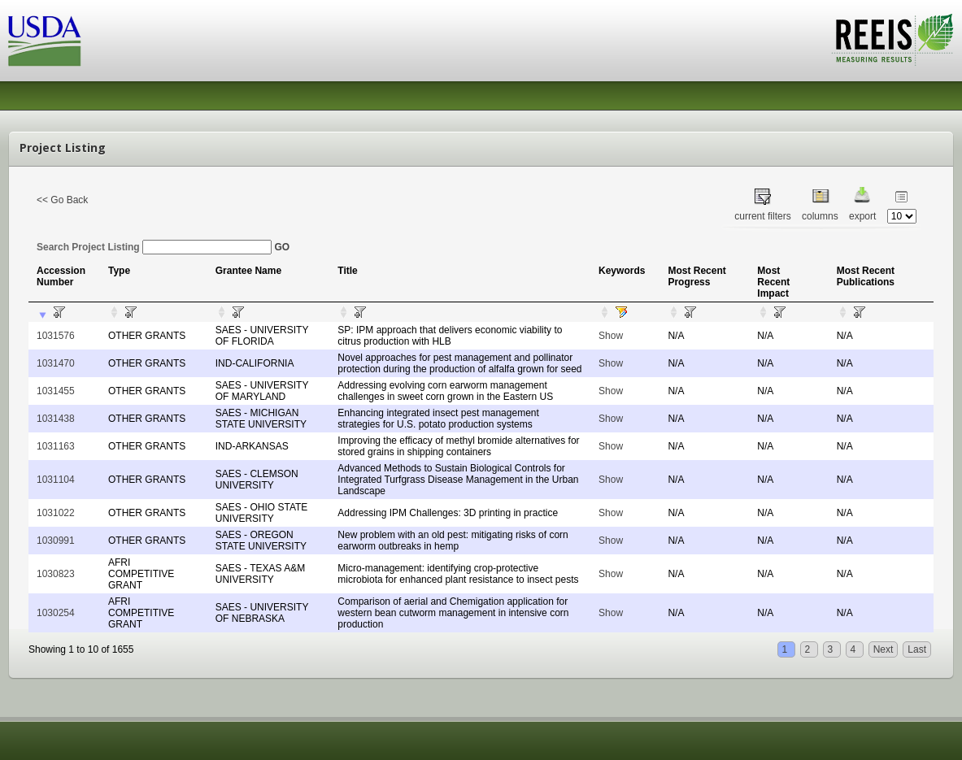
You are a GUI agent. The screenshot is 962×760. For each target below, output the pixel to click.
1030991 (56, 540)
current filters (762, 216)
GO (281, 247)
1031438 (56, 418)
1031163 (56, 446)
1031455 (56, 391)
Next (883, 649)
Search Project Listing (154, 247)
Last (917, 649)
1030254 (56, 613)
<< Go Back (62, 200)
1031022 (56, 513)
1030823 (56, 574)
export (862, 216)
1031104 (56, 479)
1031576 (56, 335)
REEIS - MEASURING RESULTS (892, 40)
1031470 (56, 363)
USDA (44, 41)
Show (611, 335)
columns (820, 216)
